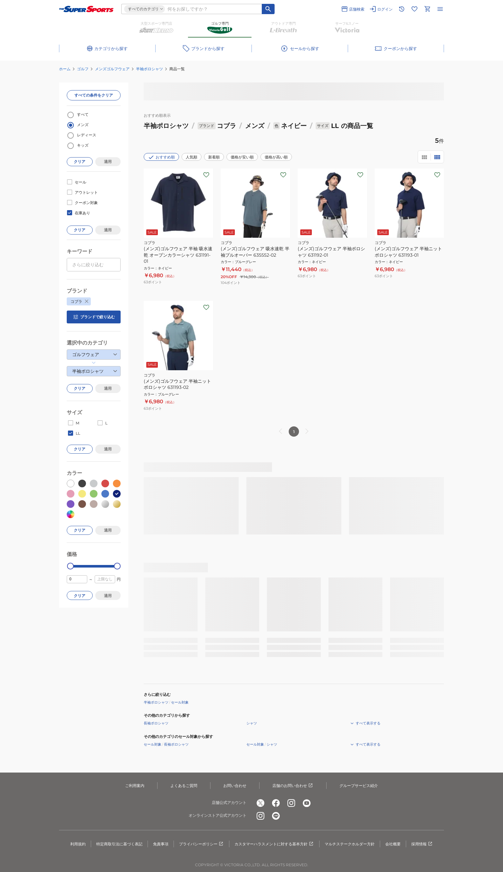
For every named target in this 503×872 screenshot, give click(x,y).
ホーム (65, 68)
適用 (108, 161)
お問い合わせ (234, 785)
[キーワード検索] (268, 9)
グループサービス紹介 (358, 785)
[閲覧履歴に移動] (401, 9)
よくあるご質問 (183, 785)
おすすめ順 (161, 157)
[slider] (70, 566)
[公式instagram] (291, 803)
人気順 (191, 157)
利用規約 (78, 844)
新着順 (214, 157)
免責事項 (160, 844)
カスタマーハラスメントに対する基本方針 (274, 844)
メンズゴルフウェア (112, 68)
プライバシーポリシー (201, 844)
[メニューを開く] (440, 9)
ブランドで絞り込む (93, 317)
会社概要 (393, 844)
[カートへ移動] (427, 9)
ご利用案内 (134, 785)
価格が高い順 (276, 157)
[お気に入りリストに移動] (414, 9)
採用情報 (422, 844)
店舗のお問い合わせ (292, 785)
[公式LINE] (276, 816)
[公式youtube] (307, 803)
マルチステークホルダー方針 (350, 844)
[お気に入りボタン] (206, 175)
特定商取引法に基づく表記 (119, 844)
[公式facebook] (276, 803)
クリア (79, 161)
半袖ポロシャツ (149, 68)
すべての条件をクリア (93, 95)
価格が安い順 (242, 157)
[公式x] (260, 803)
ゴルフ (83, 68)
